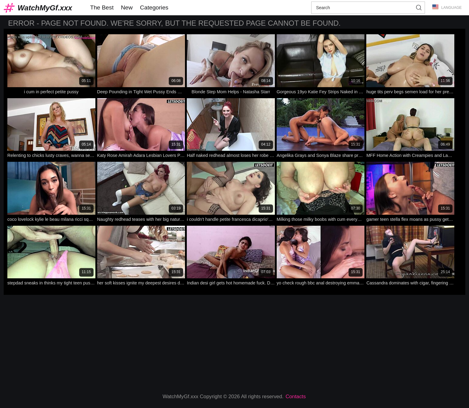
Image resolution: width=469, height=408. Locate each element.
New (126, 7)
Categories (154, 7)
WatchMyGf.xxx (45, 8)
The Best (102, 7)
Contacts (296, 396)
